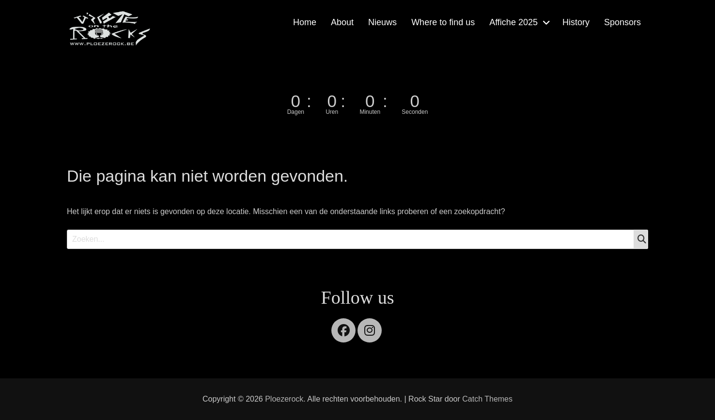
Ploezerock (284, 399)
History (576, 22)
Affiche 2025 (513, 22)
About (342, 22)
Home (304, 22)
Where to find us (443, 22)
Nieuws (382, 22)
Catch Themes (487, 399)
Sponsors (622, 22)
